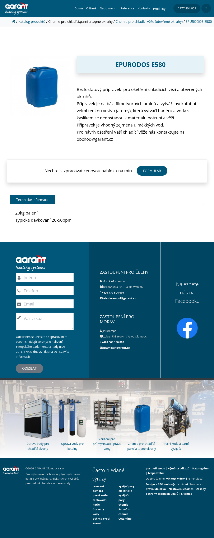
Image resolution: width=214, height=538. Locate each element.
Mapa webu (156, 473)
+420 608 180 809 (113, 342)
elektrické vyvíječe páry (125, 495)
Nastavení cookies (181, 489)
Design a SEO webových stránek (167, 484)
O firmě (91, 8)
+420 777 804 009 (113, 292)
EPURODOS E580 (199, 21)
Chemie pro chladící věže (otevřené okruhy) (149, 21)
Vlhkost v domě (176, 478)
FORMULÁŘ (152, 171)
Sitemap (186, 494)
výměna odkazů (178, 468)
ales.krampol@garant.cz (119, 298)
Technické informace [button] (32, 199)
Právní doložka (156, 489)
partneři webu (155, 468)
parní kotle (100, 495)
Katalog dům (200, 468)
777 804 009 (187, 8)
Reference (127, 8)
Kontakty (144, 8)
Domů (78, 8)
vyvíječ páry (126, 486)
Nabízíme (106, 8)
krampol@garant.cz (116, 348)
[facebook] (206, 8)
